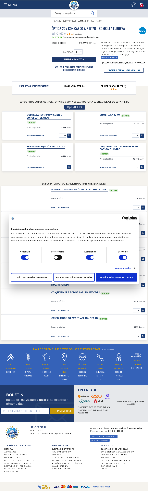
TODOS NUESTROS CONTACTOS (103, 436)
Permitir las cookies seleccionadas (74, 277)
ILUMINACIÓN (97, 21)
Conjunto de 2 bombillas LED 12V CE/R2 (75, 292)
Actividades (10, 452)
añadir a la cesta (74, 59)
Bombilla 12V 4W (110, 115)
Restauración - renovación (18, 466)
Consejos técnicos (61, 469)
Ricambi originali (59, 466)
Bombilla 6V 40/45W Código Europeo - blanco (79, 189)
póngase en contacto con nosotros (124, 70)
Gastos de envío (109, 466)
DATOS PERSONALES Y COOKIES (115, 460)
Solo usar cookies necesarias (31, 277)
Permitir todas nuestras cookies (116, 277)
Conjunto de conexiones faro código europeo (119, 148)
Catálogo (56, 455)
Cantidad (73, 51)
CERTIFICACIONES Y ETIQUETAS (18, 463)
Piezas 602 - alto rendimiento (66, 460)
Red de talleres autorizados (19, 460)
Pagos (104, 469)
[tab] (34, 87)
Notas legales (108, 458)
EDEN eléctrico (12, 472)
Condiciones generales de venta (117, 452)
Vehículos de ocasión (15, 469)
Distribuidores (12, 458)
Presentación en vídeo (15, 455)
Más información (109, 58)
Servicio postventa (61, 452)
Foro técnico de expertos (65, 458)
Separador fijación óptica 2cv (46, 146)
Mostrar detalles (122, 268)
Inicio (53, 21)
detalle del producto (35, 136)
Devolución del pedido (113, 463)
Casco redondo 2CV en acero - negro (74, 318)
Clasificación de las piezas (114, 449)
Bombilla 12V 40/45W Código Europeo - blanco (44, 116)
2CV (59, 21)
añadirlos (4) (75, 107)
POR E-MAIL (38, 430)
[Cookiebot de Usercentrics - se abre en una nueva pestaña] (124, 218)
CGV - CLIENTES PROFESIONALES (115, 455)
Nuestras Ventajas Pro (63, 449)
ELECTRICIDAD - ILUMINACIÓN (76, 21)
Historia (8, 449)
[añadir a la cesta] (69, 136)
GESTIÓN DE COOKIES (99, 440)
